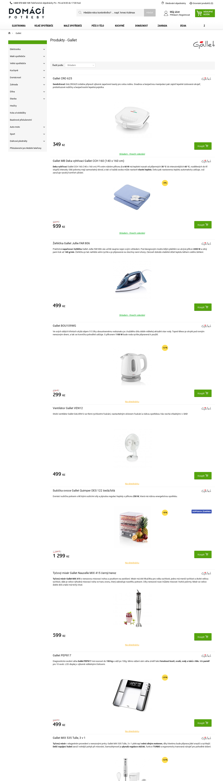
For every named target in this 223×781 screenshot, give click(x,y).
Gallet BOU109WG (64, 160)
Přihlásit (174, 15)
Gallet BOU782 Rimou (66, 325)
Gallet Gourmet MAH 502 (69, 490)
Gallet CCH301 (172, 325)
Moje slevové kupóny (73, 733)
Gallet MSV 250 (172, 408)
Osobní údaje (69, 727)
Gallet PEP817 (117, 243)
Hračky (13, 105)
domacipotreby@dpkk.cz (132, 743)
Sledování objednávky (175, 3)
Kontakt (16, 711)
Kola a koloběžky (18, 113)
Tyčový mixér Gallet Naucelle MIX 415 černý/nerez (65, 247)
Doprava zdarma (201, 182)
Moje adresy (69, 722)
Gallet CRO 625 (62, 78)
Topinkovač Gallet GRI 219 (124, 325)
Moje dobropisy (70, 716)
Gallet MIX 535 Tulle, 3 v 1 (179, 243)
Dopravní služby (20, 716)
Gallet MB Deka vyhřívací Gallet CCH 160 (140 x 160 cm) (123, 82)
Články (15, 738)
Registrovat (184, 15)
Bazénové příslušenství (21, 120)
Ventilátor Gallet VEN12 (123, 160)
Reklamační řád (20, 727)
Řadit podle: (58, 65)
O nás (15, 733)
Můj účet (67, 704)
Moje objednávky (71, 711)
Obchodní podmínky (22, 722)
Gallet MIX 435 (117, 408)
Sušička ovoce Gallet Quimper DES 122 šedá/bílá (176, 164)
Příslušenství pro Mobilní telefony (25, 148)
